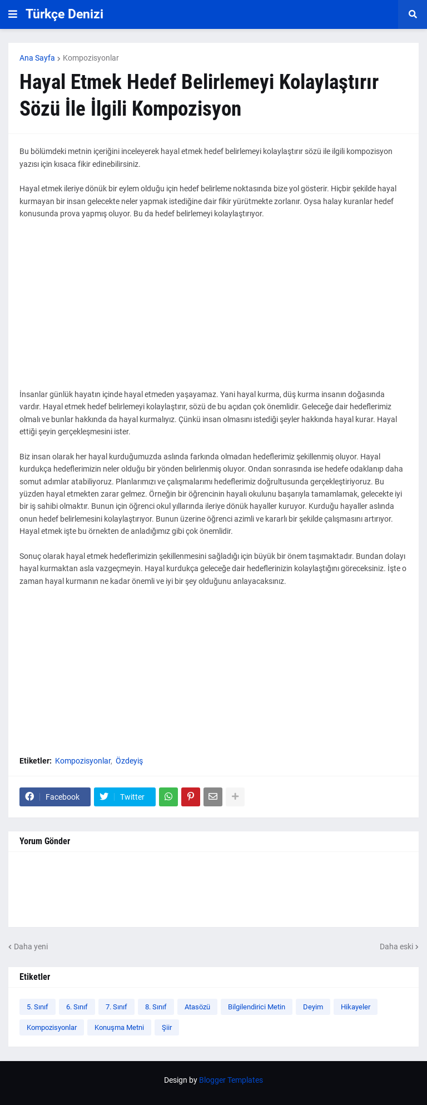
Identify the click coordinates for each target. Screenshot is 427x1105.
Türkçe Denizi (64, 14)
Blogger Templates (231, 1080)
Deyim (313, 1007)
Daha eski (396, 946)
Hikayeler (355, 1007)
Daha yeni (31, 946)
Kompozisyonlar (91, 58)
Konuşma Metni (119, 1027)
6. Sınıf (77, 1007)
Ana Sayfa (37, 58)
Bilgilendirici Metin (256, 1007)
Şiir (167, 1027)
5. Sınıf (37, 1007)
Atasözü (197, 1007)
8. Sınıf (156, 1007)
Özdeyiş (129, 761)
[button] (13, 14)
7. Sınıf (116, 1007)
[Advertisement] (213, 310)
